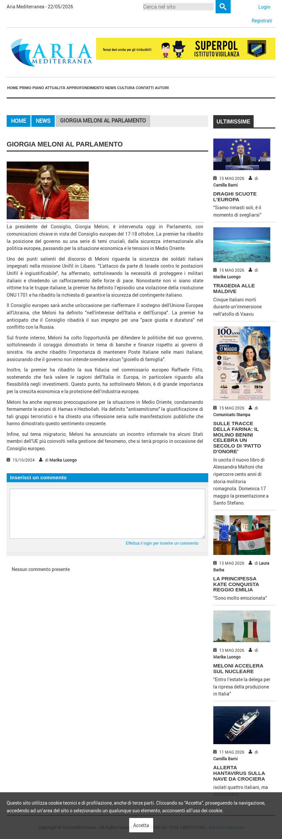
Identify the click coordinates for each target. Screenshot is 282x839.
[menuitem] (13, 87)
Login (264, 7)
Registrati (262, 20)
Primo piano (31, 88)
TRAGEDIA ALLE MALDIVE (234, 288)
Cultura (125, 88)
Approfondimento (85, 88)
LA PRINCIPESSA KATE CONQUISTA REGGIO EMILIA (236, 584)
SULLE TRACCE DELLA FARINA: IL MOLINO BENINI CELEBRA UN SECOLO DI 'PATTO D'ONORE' (237, 437)
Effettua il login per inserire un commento (162, 543)
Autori (162, 88)
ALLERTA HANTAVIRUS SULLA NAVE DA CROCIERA (239, 773)
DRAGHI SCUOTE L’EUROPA (235, 196)
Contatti (145, 88)
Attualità (55, 88)
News (110, 88)
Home (12, 88)
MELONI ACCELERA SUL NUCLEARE (238, 668)
